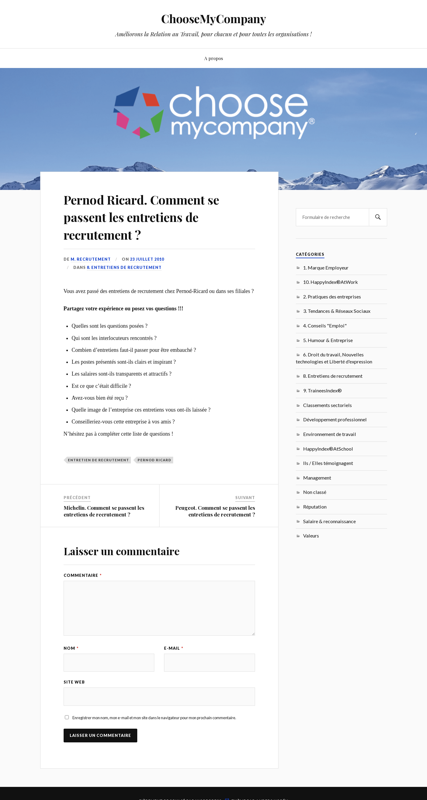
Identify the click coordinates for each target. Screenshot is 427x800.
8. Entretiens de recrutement (124, 267)
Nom (71, 648)
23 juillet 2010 (147, 259)
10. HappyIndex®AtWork (330, 282)
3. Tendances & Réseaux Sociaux (336, 311)
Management (317, 477)
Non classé (314, 492)
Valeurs (311, 535)
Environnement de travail (329, 434)
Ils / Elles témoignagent (328, 463)
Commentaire (83, 575)
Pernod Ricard (154, 460)
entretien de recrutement (98, 460)
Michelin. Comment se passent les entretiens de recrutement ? (104, 511)
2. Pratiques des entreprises (332, 296)
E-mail (173, 648)
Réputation (315, 506)
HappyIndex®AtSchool (328, 449)
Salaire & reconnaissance (329, 521)
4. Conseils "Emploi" (325, 325)
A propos (213, 58)
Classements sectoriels (327, 405)
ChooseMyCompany (213, 18)
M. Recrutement (91, 259)
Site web (74, 682)
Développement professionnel (335, 419)
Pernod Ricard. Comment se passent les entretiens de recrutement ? (151, 216)
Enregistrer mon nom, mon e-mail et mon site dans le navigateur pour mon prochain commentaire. (154, 718)
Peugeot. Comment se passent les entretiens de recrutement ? (215, 511)
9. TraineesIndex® (322, 390)
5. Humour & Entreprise (328, 340)
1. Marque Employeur (325, 267)
